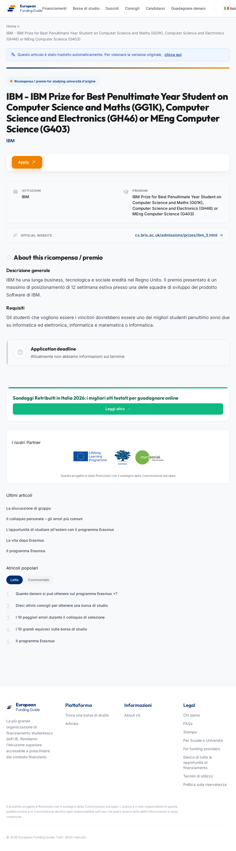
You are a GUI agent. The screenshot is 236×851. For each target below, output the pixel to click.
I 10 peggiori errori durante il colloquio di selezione (60, 617)
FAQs (187, 723)
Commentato (38, 580)
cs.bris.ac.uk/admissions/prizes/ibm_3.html (179, 235)
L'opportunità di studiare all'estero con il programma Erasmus (60, 529)
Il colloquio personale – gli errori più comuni (44, 518)
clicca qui (173, 54)
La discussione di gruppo (28, 508)
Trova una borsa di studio (87, 715)
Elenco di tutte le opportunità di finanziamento (197, 762)
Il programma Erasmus (25, 551)
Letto (16, 579)
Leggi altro (118, 408)
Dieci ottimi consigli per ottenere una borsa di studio (62, 605)
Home (11, 26)
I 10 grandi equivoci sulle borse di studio (51, 629)
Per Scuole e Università (203, 740)
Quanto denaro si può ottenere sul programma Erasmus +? (66, 593)
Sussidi (112, 8)
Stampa (190, 732)
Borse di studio (86, 8)
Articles (71, 723)
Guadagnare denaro (188, 8)
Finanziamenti (54, 8)
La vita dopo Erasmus (25, 540)
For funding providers (201, 748)
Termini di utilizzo (198, 776)
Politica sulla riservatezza (205, 784)
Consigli (132, 8)
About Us (132, 715)
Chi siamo (191, 715)
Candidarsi (155, 8)
